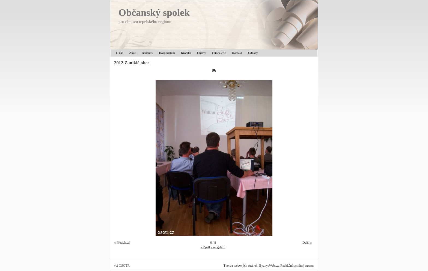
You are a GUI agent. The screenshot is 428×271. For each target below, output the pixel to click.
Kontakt (237, 52)
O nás (119, 52)
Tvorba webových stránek (241, 265)
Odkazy (253, 52)
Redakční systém (291, 265)
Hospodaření (167, 52)
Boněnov (147, 52)
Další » (307, 242)
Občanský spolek (154, 12)
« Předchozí (122, 242)
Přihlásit (309, 265)
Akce (132, 52)
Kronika (186, 52)
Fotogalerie (219, 52)
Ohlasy (201, 52)
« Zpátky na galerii (213, 247)
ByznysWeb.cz (269, 265)
